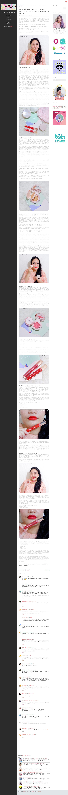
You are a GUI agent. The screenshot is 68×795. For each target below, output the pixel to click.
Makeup (42, 564)
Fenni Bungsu (24, 715)
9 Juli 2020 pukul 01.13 (32, 601)
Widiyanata (39, 791)
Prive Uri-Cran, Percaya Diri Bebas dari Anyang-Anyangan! (32, 772)
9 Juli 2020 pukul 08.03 (28, 617)
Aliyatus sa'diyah (24, 722)
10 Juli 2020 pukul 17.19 (32, 722)
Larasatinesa (24, 639)
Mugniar (23, 591)
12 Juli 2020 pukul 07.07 (32, 734)
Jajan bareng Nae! (25, 791)
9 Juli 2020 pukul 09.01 (30, 632)
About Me (8, 23)
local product (39, 564)
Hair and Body (60, 107)
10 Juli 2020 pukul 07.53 (31, 707)
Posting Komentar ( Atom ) (26, 755)
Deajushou (24, 647)
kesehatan (55, 107)
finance (65, 106)
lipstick (36, 564)
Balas (23, 580)
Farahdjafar (24, 632)
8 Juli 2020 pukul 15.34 (29, 576)
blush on (24, 564)
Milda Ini (23, 624)
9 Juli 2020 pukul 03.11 (30, 609)
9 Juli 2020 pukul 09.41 (30, 639)
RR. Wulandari (24, 685)
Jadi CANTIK (8, 18)
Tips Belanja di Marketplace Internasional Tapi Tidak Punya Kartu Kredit (35, 758)
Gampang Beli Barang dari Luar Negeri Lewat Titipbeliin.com (33, 781)
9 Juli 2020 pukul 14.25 (29, 647)
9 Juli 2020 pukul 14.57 (30, 663)
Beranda (27, 570)
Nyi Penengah (24, 707)
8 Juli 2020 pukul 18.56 (28, 583)
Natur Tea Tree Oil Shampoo (27, 777)
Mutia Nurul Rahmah (25, 669)
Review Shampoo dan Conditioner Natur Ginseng (31, 786)
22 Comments (26, 565)
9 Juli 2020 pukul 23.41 (30, 693)
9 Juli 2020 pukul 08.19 (29, 624)
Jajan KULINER (8, 19)
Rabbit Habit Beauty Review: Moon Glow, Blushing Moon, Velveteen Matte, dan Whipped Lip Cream (34, 11)
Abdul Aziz (23, 576)
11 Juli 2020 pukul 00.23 (31, 728)
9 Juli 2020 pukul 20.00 (30, 685)
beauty (22, 564)
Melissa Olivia (24, 728)
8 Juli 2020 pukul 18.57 (28, 591)
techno (54, 108)
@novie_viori (24, 663)
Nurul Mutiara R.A (25, 601)
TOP (15, 793)
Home (8, 17)
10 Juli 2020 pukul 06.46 (34, 700)
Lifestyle (59, 105)
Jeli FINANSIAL (8, 21)
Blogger (11, 26)
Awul (22, 677)
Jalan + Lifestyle (8, 22)
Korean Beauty (57, 108)
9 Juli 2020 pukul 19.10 (33, 669)
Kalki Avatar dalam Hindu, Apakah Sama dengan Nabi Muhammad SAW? (35, 767)
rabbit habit (45, 564)
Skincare (21, 4)
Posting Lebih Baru (22, 570)
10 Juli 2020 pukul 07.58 (31, 715)
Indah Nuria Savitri (25, 734)
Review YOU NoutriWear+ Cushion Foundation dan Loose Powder (34, 763)
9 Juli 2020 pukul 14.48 (27, 655)
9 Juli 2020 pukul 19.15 (27, 677)
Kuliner (62, 106)
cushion (29, 564)
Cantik (27, 564)
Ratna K (29, 15)
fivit (22, 655)
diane (23, 617)
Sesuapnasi (24, 609)
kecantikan (32, 564)
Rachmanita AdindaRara (26, 700)
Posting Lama (47, 570)
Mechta (23, 583)
